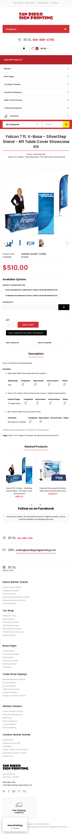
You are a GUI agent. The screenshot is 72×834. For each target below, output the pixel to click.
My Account (18, 3)
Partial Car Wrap (9, 615)
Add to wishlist (12, 343)
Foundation (7, 746)
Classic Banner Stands (12, 587)
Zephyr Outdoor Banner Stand (15, 749)
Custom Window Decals (13, 711)
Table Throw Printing (11, 689)
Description (36, 354)
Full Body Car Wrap (10, 622)
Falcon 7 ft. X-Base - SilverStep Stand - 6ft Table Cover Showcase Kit (36, 157)
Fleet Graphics (9, 619)
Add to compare (44, 343)
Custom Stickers (9, 724)
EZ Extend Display (10, 692)
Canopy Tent (8, 756)
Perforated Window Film (13, 714)
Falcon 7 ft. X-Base (16, 435)
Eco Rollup (28, 435)
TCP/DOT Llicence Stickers (13, 632)
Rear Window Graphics (12, 628)
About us (37, 827)
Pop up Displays (9, 686)
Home (29, 154)
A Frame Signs (9, 651)
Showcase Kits (39, 154)
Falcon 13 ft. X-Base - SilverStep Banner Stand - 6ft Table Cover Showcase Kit (19, 491)
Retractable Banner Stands (14, 600)
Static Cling (7, 718)
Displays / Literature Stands (14, 695)
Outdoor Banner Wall (11, 743)
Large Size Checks (10, 660)
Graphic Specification (51, 827)
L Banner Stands (9, 594)
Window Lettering (10, 721)
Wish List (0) (30, 3)
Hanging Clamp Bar (11, 590)
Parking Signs (8, 657)
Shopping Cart (43, 3)
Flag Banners (8, 740)
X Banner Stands (9, 603)
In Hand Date (8, 302)
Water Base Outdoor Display (14, 753)
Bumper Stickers (9, 635)
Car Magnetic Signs (11, 625)
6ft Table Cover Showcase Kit (46, 435)
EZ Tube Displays (10, 682)
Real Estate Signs (10, 664)
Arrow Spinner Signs (11, 654)
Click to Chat (8, 570)
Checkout (54, 3)
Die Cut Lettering (9, 727)
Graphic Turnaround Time (14, 285)
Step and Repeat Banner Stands (16, 597)
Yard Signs (7, 667)
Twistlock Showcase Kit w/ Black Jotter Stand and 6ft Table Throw (52, 489)
